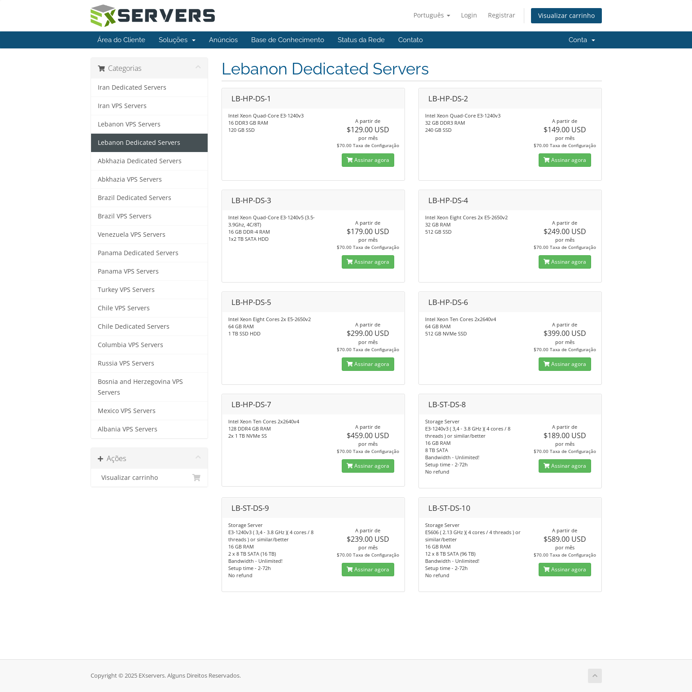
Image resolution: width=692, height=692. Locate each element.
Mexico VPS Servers (127, 411)
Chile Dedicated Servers (134, 326)
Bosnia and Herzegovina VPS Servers (140, 387)
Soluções (177, 40)
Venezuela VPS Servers (131, 235)
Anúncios (223, 40)
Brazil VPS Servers (125, 216)
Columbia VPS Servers (130, 345)
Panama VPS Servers (128, 271)
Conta (582, 40)
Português (431, 15)
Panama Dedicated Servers (138, 253)
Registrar (501, 15)
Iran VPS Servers (122, 106)
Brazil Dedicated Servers (134, 198)
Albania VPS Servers (127, 429)
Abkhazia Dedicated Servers (140, 161)
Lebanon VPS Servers (129, 124)
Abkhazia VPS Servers (130, 179)
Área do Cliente (121, 40)
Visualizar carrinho (566, 15)
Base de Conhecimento (287, 40)
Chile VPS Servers (124, 308)
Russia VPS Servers (126, 363)
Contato (410, 40)
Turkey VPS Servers (126, 290)
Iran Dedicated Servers (132, 87)
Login (469, 15)
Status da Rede (361, 40)
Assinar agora (368, 160)
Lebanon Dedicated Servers (139, 143)
